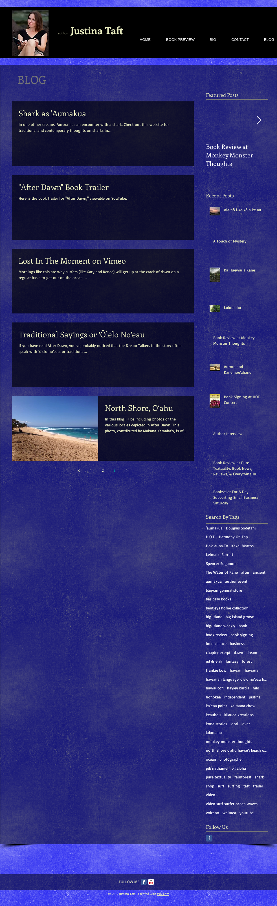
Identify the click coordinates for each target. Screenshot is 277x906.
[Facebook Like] (162, 593)
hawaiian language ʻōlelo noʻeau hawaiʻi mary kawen (237, 679)
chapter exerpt (218, 652)
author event (236, 581)
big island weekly (220, 625)
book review (216, 634)
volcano (212, 812)
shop (210, 785)
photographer (231, 759)
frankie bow (216, 670)
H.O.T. (211, 536)
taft (246, 785)
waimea (229, 812)
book (243, 625)
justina (255, 696)
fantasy (232, 661)
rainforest (242, 776)
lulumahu (214, 732)
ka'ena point (216, 705)
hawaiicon (215, 687)
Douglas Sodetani (241, 528)
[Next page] (127, 470)
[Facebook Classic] (209, 838)
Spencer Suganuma (222, 563)
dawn (238, 652)
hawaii (235, 670)
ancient (259, 572)
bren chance (216, 643)
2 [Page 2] (103, 470)
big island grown (240, 616)
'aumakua (214, 528)
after (245, 572)
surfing (234, 785)
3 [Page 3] (115, 470)
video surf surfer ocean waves (232, 803)
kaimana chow (243, 705)
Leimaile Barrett (219, 554)
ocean (211, 759)
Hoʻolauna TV (217, 545)
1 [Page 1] (91, 470)
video (210, 794)
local (234, 723)
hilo (256, 687)
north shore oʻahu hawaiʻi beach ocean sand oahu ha (237, 750)
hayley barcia (238, 687)
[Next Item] (258, 120)
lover (245, 723)
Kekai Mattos (242, 545)
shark (259, 776)
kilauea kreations (239, 714)
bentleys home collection (227, 608)
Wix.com (163, 894)
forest (247, 661)
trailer (258, 785)
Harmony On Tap (233, 536)
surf (220, 785)
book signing (241, 634)
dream (252, 652)
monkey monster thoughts (229, 741)
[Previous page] (79, 470)
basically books (218, 598)
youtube (246, 812)
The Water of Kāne (222, 572)
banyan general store (224, 590)
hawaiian (253, 670)
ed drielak (214, 661)
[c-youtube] (151, 882)
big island (214, 616)
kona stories (216, 723)
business (237, 643)
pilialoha (239, 768)
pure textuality (218, 776)
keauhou (213, 714)
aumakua (214, 581)
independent (234, 696)
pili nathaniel (217, 768)
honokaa (213, 696)
